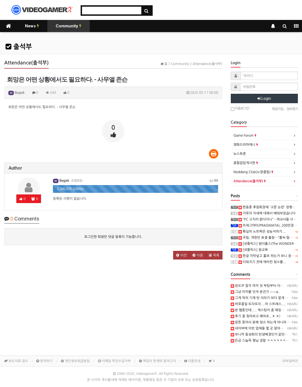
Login (264, 98)
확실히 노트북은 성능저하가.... (262, 231)
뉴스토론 (240, 153)
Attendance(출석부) (250, 181)
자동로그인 (240, 109)
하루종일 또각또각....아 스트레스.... (258, 304)
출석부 (19, 46)
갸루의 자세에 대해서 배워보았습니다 (267, 213)
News (32, 26)
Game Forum (245, 135)
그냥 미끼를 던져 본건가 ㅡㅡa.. (255, 292)
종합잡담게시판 (246, 163)
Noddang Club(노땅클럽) (253, 172)
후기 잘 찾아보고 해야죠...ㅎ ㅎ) (255, 316)
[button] (181, 255)
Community (68, 26)
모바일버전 (290, 361)
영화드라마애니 (246, 144)
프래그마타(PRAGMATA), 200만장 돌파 (270, 225)
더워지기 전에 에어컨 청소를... (262, 262)
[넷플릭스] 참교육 (253, 249)
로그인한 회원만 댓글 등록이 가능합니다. (113, 236)
